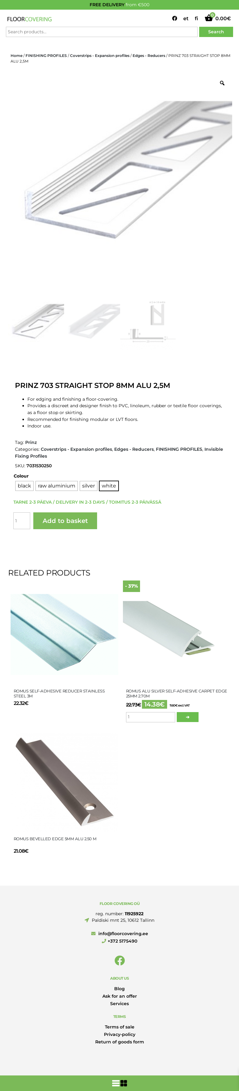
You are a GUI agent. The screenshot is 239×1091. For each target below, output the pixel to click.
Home (16, 55)
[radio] (24, 486)
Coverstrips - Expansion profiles (99, 55)
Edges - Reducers (149, 55)
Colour (21, 476)
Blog (119, 988)
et (186, 18)
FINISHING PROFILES (46, 55)
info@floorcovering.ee (119, 933)
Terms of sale (119, 1027)
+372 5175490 (119, 941)
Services (119, 1003)
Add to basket (65, 521)
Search (216, 32)
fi (196, 18)
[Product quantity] (21, 520)
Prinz (31, 442)
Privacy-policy (119, 1034)
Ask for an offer (119, 996)
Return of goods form (119, 1042)
